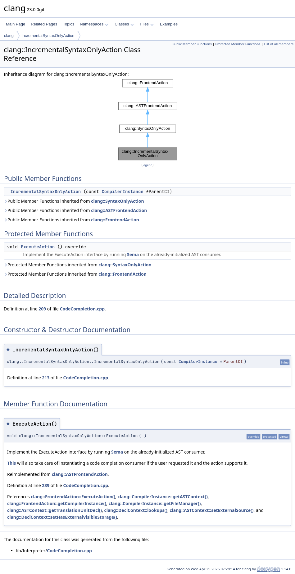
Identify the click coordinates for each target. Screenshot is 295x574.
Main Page (15, 24)
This (11, 463)
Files (146, 24)
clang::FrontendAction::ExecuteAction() (73, 496)
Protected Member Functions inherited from (78, 265)
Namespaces (94, 24)
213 (45, 378)
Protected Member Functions (237, 44)
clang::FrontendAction (115, 220)
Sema (133, 254)
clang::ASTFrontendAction (119, 210)
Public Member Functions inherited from (74, 201)
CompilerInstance (122, 191)
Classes (124, 24)
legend (147, 165)
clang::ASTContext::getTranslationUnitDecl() (54, 510)
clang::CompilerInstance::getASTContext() (162, 496)
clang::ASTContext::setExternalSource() (211, 510)
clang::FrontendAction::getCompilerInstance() (56, 503)
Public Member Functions (192, 44)
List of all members (278, 44)
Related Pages (44, 24)
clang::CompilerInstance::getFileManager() (155, 503)
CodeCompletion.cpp (82, 309)
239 (45, 485)
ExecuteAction (38, 247)
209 (42, 309)
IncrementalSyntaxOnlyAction (48, 35)
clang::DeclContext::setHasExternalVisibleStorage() (62, 517)
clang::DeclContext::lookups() (135, 510)
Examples (169, 24)
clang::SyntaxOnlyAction (117, 201)
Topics (68, 24)
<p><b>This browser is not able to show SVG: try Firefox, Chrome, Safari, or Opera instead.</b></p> (148, 120)
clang (9, 35)
